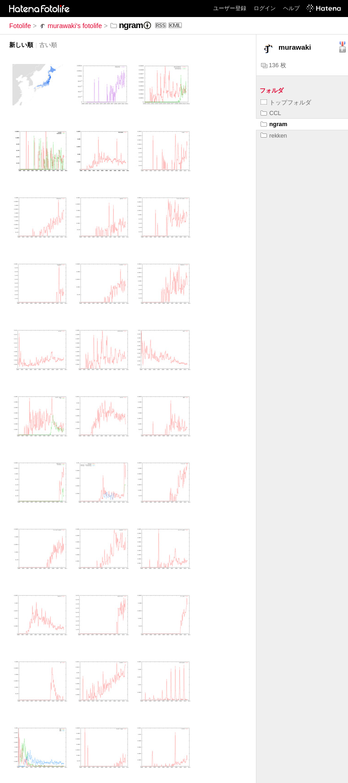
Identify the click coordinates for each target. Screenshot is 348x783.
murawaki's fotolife (70, 25)
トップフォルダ (286, 102)
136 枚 (273, 65)
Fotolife (20, 25)
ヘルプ (291, 8)
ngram (274, 124)
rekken (274, 135)
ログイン (265, 8)
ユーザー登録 (229, 8)
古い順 (48, 44)
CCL (271, 113)
